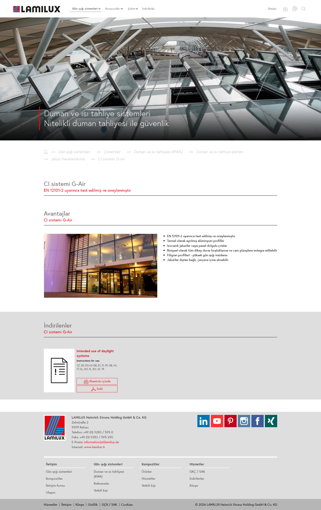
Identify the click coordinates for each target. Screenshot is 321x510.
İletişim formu (55, 485)
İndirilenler (197, 478)
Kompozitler (54, 478)
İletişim (272, 8)
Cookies (127, 504)
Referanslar (101, 483)
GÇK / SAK (109, 504)
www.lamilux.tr (94, 447)
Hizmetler (148, 478)
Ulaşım (50, 492)
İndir (97, 389)
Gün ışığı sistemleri (59, 471)
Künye (194, 485)
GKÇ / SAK (197, 471)
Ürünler (147, 471)
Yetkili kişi (101, 490)
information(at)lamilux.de (101, 442)
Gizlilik (93, 504)
